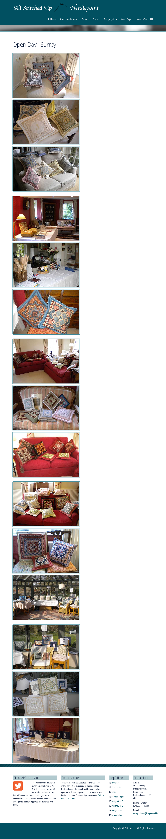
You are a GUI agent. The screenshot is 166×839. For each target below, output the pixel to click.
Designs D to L (117, 805)
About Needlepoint (69, 19)
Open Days (127, 19)
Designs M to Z (117, 810)
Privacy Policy (116, 815)
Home (51, 19)
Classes (96, 19)
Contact (85, 19)
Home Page (115, 782)
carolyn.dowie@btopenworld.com (146, 813)
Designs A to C (117, 801)
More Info (142, 19)
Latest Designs (117, 796)
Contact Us (116, 787)
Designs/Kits (110, 19)
